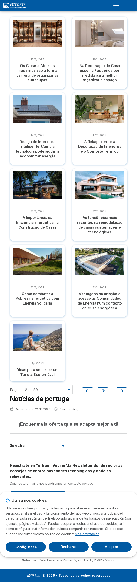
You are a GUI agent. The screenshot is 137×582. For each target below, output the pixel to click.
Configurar (26, 547)
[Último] (121, 390)
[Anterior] (87, 390)
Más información (87, 534)
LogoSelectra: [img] (33, 575)
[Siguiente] (102, 390)
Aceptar (111, 547)
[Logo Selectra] (14, 5)
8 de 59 (31, 389)
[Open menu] (117, 5)
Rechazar (69, 547)
